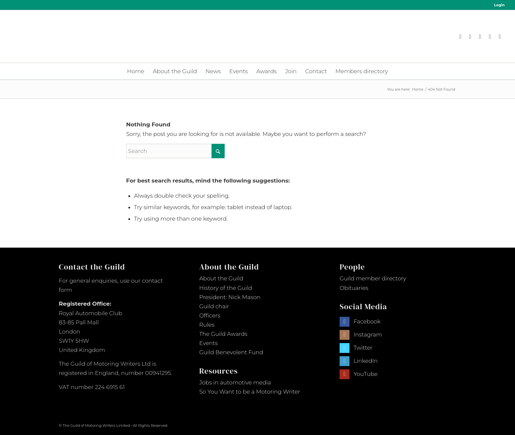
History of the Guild (225, 288)
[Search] (175, 151)
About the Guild (221, 278)
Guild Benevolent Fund (231, 352)
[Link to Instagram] (470, 36)
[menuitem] (497, 5)
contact (152, 280)
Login (499, 5)
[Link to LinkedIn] (490, 36)
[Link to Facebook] (460, 36)
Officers (209, 315)
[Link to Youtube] (500, 36)
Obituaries (354, 288)
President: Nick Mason (230, 297)
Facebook (366, 321)
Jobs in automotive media (235, 382)
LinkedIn (365, 361)
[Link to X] (480, 36)
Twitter (362, 347)
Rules (206, 324)
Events (208, 343)
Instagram (367, 334)
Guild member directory (373, 278)
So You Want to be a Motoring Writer (249, 391)
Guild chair (214, 306)
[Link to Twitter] (344, 348)
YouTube (365, 374)
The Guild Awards (223, 334)
